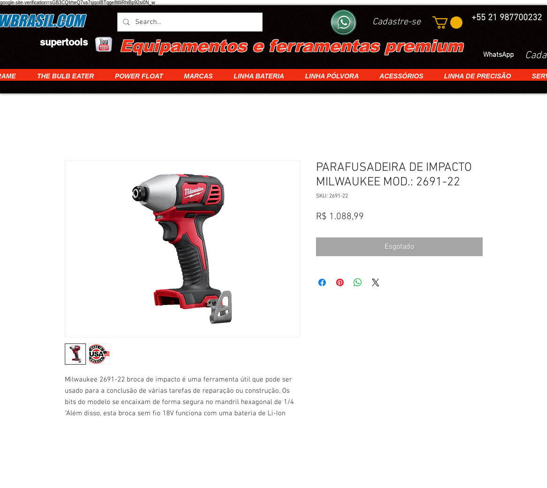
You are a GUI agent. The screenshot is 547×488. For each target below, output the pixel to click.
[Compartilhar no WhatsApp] (357, 282)
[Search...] (189, 22)
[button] (447, 22)
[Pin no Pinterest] (340, 282)
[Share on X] (375, 282)
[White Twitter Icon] (507, 457)
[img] (94, 458)
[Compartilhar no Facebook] (322, 282)
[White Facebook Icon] (524, 457)
